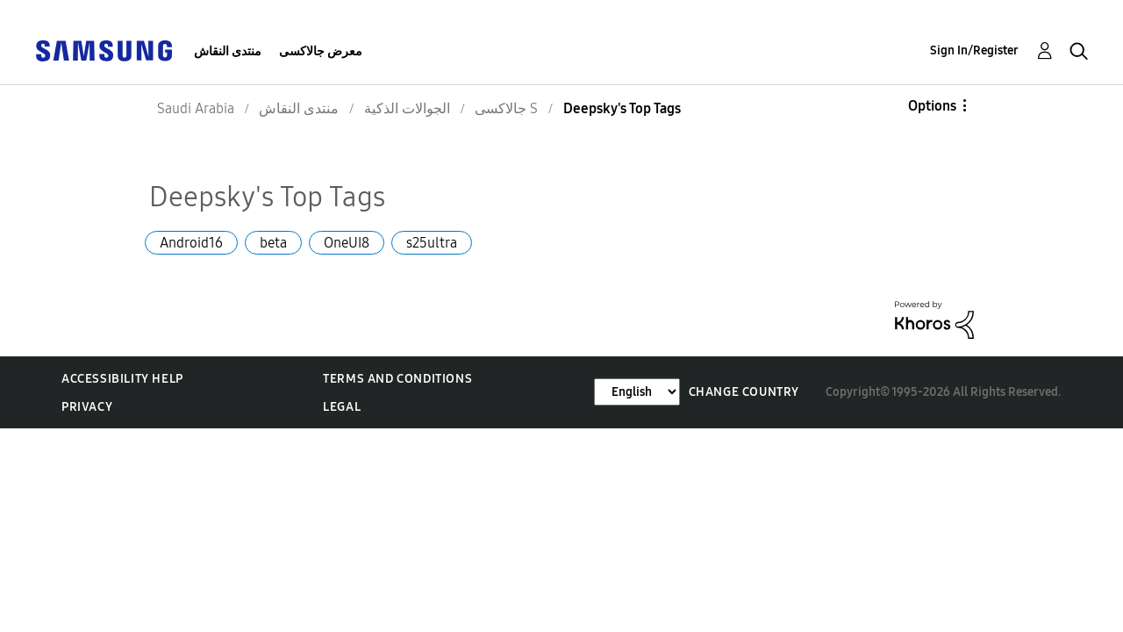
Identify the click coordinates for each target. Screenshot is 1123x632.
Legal (342, 406)
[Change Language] (637, 392)
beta (273, 242)
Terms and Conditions (397, 378)
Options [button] (932, 105)
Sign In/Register (974, 50)
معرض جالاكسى (320, 51)
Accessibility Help (122, 378)
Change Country (744, 391)
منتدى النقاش (227, 51)
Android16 (191, 242)
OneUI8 (346, 242)
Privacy (86, 406)
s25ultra (431, 242)
